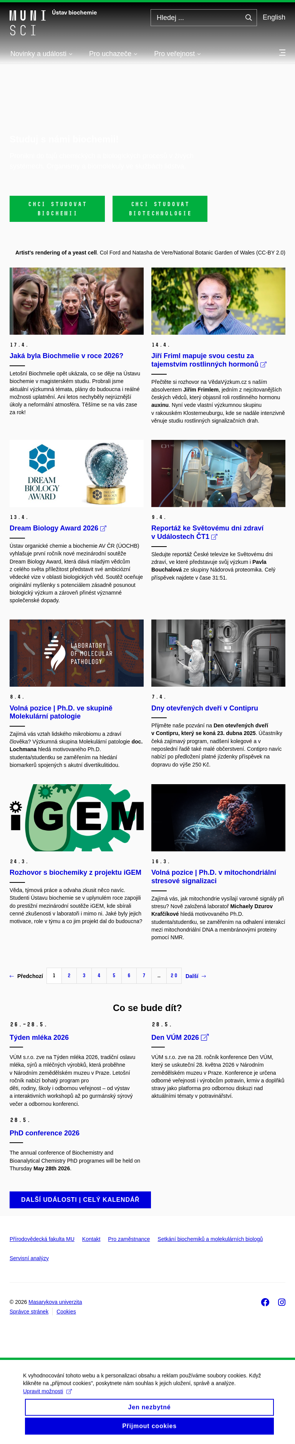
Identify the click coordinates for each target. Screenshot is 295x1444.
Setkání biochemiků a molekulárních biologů (210, 1239)
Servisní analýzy (29, 1258)
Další (196, 976)
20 (174, 975)
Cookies (66, 1312)
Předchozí (26, 976)
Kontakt (91, 1239)
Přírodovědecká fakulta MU (42, 1239)
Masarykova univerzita (55, 1302)
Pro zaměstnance (129, 1239)
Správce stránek (29, 1312)
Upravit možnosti (47, 1397)
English (274, 17)
